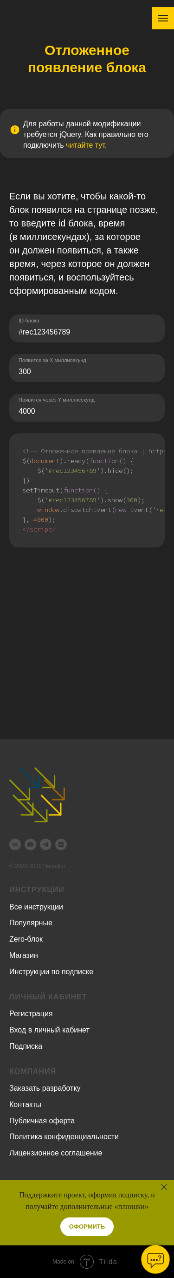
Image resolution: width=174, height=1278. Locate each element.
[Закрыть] (164, 1187)
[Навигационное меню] (163, 18)
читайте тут (85, 145)
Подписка (25, 1046)
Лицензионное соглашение (55, 1153)
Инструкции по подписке (51, 972)
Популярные (30, 923)
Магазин (23, 955)
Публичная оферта (42, 1121)
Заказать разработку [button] (45, 1088)
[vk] (15, 844)
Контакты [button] (25, 1104)
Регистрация (31, 1014)
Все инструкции (36, 907)
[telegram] (46, 844)
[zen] (61, 844)
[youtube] (30, 844)
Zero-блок (26, 939)
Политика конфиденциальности (64, 1137)
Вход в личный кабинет (49, 1030)
